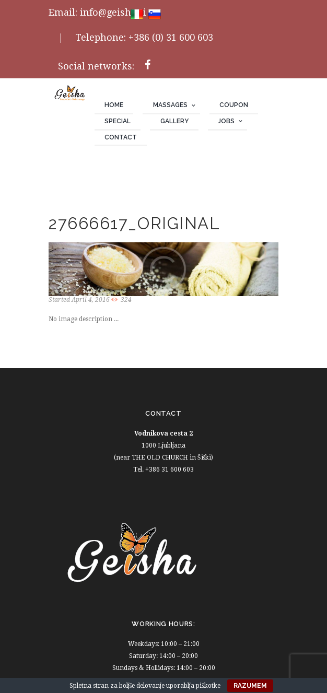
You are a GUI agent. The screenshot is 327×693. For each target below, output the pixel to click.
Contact (120, 137)
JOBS (226, 121)
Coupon (233, 105)
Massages (170, 105)
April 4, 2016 (91, 299)
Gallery (174, 121)
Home (113, 105)
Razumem (250, 685)
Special (117, 121)
